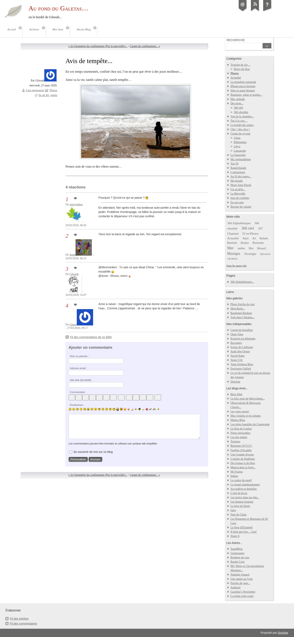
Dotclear (235, 381)
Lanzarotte (240, 150)
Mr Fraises (237, 471)
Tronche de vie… (241, 64)
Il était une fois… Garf (244, 531)
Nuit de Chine (239, 514)
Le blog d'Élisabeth (242, 527)
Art (254, 238)
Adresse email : (78, 368)
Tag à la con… (239, 120)
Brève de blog (242, 69)
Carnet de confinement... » (145, 46)
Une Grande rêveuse (242, 454)
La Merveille (238, 193)
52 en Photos (250, 233)
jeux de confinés (240, 197)
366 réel (238, 107)
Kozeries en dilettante (243, 338)
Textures (235, 441)
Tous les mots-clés (236, 265)
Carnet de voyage (241, 133)
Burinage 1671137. (241, 445)
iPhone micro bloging (243, 86)
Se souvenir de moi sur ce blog (93, 451)
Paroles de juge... (240, 583)
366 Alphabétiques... (242, 281)
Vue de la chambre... (242, 116)
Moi (251, 248)
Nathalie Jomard (240, 574)
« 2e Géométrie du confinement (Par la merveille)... (97, 46)
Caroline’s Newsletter (243, 591)
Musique (233, 254)
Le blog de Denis (240, 506)
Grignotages (238, 553)
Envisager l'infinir (241, 368)
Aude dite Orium (240, 351)
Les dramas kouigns (242, 501)
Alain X (235, 536)
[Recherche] (244, 46)
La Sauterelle (238, 155)
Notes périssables (241, 432)
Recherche (236, 40)
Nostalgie (250, 253)
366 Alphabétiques (239, 223)
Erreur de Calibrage (242, 347)
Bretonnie (258, 242)
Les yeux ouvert (240, 411)
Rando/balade (238, 167)
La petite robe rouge (242, 596)
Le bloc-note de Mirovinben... (248, 398)
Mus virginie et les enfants (246, 415)
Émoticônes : (77, 405)
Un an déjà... (238, 189)
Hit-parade (237, 180)
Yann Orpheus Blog (242, 364)
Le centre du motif (241, 480)
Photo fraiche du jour (243, 304)
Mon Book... (238, 308)
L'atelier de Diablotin (243, 458)
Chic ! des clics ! (240, 129)
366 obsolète (241, 112)
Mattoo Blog (238, 420)
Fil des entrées (19, 618)
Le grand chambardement (245, 484)
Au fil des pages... (241, 176)
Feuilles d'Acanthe (241, 450)
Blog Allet (236, 394)
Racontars (236, 342)
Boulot (245, 242)
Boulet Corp (238, 561)
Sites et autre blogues (243, 90)
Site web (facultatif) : (81, 380)
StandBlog (237, 548)
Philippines (240, 142)
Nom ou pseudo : (79, 356)
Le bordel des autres (242, 125)
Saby (233, 510)
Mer (230, 248)
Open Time (237, 334)
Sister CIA (237, 360)
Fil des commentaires (23, 623)
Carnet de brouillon (242, 330)
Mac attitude (238, 99)
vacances (232, 258)
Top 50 (234, 163)
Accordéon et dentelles (244, 488)
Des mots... (237, 103)
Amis (245, 238)
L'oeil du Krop (239, 493)
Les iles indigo (239, 437)
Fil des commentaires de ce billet (91, 337)
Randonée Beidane (241, 313)
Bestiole (232, 242)
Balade (264, 238)
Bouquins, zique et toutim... (246, 94)
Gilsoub (74, 274)
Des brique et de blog (243, 463)
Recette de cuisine (241, 206)
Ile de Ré (44, 95)
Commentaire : (78, 392)
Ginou (73, 324)
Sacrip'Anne (238, 355)
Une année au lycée (242, 578)
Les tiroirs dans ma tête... (245, 497)
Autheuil (236, 587)
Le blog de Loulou (241, 428)
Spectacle (265, 253)
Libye (237, 146)
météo (53, 95)
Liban (237, 137)
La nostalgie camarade (243, 82)
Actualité (236, 77)
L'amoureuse (238, 172)
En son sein (237, 202)
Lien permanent (35, 90)
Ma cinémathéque (241, 159)
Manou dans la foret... (243, 467)
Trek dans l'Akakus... (243, 317)
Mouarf (261, 248)
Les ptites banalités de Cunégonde (250, 424)
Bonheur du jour (240, 557)
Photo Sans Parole (241, 185)
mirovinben (76, 204)
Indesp (234, 476)
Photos (53, 90)
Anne (72, 254)
